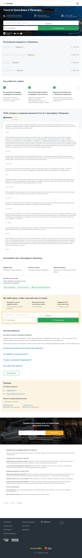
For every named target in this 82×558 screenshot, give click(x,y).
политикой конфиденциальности (45, 439)
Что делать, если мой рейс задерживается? (17, 360)
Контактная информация (9, 533)
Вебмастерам (25, 529)
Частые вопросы (7, 529)
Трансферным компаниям (28, 522)
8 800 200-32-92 (8, 405)
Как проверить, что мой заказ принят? (15, 354)
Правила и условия (43, 553)
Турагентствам (25, 526)
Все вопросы (11, 373)
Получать (54, 433)
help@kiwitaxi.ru (11, 390)
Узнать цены (58, 28)
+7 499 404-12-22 (27, 405)
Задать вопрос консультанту (15, 394)
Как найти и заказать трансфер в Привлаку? (17, 335)
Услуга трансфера (7, 526)
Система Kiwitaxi (7, 522)
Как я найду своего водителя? (13, 366)
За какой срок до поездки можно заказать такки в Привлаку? (23, 348)
